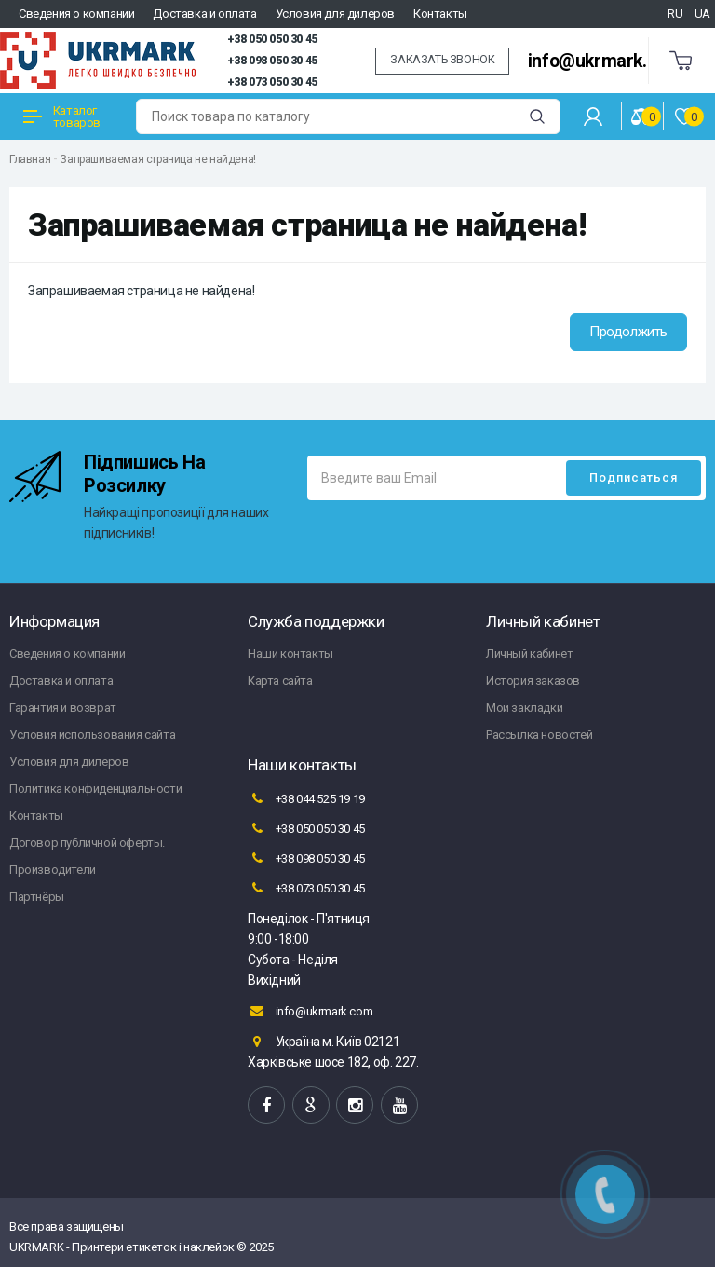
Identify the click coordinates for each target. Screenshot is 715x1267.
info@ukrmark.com (605, 61)
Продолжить (628, 331)
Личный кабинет (529, 654)
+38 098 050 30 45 (272, 60)
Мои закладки (524, 708)
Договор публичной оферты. (87, 843)
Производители (52, 870)
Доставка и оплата (204, 13)
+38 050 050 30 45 (272, 39)
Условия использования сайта (92, 735)
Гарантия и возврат (62, 708)
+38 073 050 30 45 (272, 82)
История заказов (533, 681)
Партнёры (36, 897)
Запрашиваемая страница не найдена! (157, 159)
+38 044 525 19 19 (306, 798)
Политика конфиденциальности (95, 789)
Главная (29, 159)
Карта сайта (280, 681)
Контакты (440, 13)
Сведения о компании (76, 13)
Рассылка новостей (539, 735)
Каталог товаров (62, 116)
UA (702, 13)
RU (675, 13)
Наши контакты (290, 654)
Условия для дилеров (335, 13)
